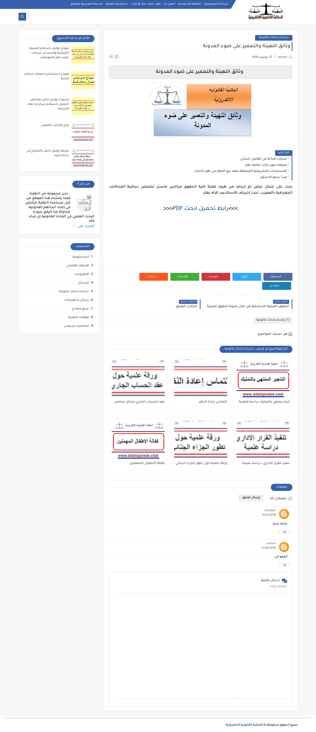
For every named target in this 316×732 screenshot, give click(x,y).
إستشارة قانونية (116, 4)
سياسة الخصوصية (216, 4)
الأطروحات (81, 274)
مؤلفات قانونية (78, 317)
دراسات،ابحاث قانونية (274, 37)
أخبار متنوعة (81, 257)
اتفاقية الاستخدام (189, 4)
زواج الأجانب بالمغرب (55, 125)
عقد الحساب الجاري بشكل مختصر (139, 402)
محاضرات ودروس (76, 326)
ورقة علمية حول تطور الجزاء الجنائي (201, 463)
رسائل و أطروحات (76, 300)
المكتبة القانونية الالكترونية (244, 725)
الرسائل (83, 283)
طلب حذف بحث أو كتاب (146, 4)
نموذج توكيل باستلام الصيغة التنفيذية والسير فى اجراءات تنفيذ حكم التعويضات (49, 53)
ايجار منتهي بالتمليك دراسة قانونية (264, 402)
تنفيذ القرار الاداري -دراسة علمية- (265, 463)
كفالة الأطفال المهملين (147, 463)
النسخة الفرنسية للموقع (87, 4)
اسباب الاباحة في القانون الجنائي (263, 159)
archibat (270, 510)
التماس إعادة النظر (213, 402)
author (271, 543)
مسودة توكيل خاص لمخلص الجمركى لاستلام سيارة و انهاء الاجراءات (48, 104)
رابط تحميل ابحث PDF (201, 209)
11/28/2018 (269, 548)
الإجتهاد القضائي (77, 266)
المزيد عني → (83, 226)
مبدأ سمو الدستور (273, 177)
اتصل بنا (169, 4)
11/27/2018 (269, 515)
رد (284, 532)
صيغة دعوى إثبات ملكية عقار (266, 165)
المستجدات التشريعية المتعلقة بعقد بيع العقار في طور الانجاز (241, 171)
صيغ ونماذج (80, 309)
